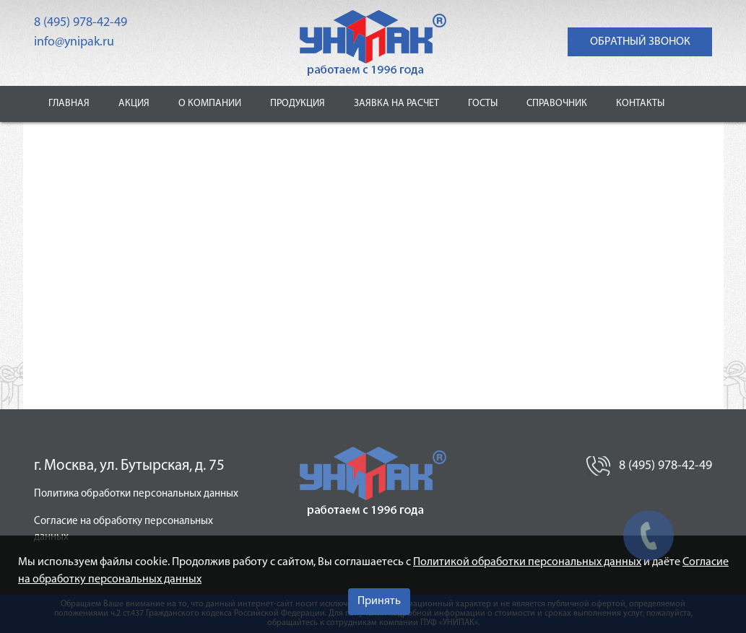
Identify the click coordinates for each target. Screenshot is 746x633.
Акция (133, 103)
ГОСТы (483, 103)
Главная (69, 103)
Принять (379, 601)
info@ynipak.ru (74, 42)
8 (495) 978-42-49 (80, 23)
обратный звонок (640, 42)
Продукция (297, 103)
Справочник (556, 103)
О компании (209, 103)
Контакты (640, 103)
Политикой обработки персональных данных (527, 562)
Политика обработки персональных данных (136, 494)
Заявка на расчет (396, 103)
